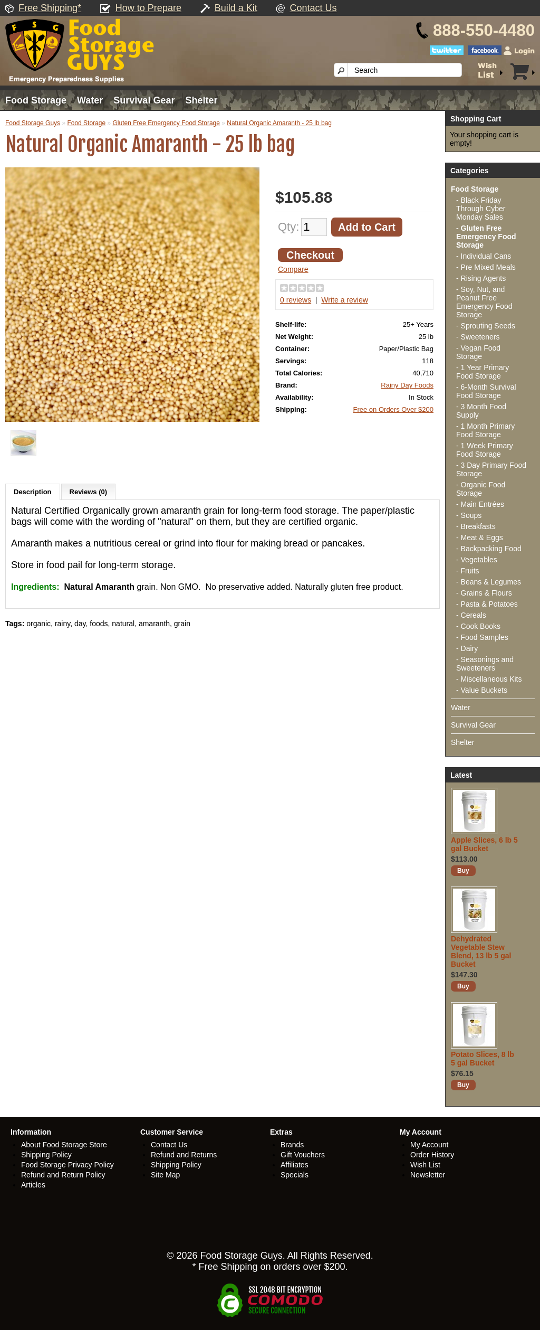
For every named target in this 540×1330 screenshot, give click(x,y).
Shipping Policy (46, 1154)
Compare (293, 269)
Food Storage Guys (32, 123)
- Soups (468, 515)
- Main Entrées (480, 504)
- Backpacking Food (489, 548)
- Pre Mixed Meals (486, 267)
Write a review (344, 300)
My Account (429, 1144)
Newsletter (427, 1175)
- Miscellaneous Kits (489, 679)
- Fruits (467, 571)
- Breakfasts (476, 526)
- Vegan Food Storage (478, 352)
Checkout (310, 255)
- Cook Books (478, 626)
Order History (432, 1154)
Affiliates (294, 1165)
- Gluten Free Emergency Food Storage (486, 236)
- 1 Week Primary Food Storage (484, 449)
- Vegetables (476, 559)
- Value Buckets (481, 690)
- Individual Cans (483, 256)
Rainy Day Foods (407, 385)
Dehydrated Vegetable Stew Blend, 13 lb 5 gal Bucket (481, 951)
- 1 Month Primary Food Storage (485, 430)
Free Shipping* (49, 8)
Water (90, 100)
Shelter (201, 100)
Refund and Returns (184, 1154)
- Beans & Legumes (488, 582)
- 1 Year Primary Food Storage (482, 371)
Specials (294, 1175)
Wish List (425, 1165)
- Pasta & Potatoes (487, 604)
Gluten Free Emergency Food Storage (165, 123)
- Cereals (471, 615)
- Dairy (467, 648)
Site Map (165, 1175)
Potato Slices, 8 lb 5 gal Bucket (482, 1058)
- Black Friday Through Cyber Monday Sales (480, 208)
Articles (33, 1185)
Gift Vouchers (303, 1154)
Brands (292, 1144)
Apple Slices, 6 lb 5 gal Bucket (484, 844)
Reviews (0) (89, 492)
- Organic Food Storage (480, 488)
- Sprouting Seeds (485, 326)
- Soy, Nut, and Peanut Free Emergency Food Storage (484, 302)
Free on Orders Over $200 (393, 409)
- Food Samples (482, 637)
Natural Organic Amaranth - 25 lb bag (279, 123)
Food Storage (35, 100)
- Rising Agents (481, 278)
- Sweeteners (477, 337)
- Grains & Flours (484, 593)
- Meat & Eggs (479, 537)
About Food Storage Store (64, 1144)
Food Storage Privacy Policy (67, 1165)
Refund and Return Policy (63, 1175)
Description (33, 492)
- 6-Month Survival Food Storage (486, 391)
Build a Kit (236, 8)
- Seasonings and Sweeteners (485, 663)
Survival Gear (144, 100)
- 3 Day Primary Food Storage (491, 469)
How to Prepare (148, 8)
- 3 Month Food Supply (481, 410)
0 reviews (295, 300)
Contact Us (313, 8)
